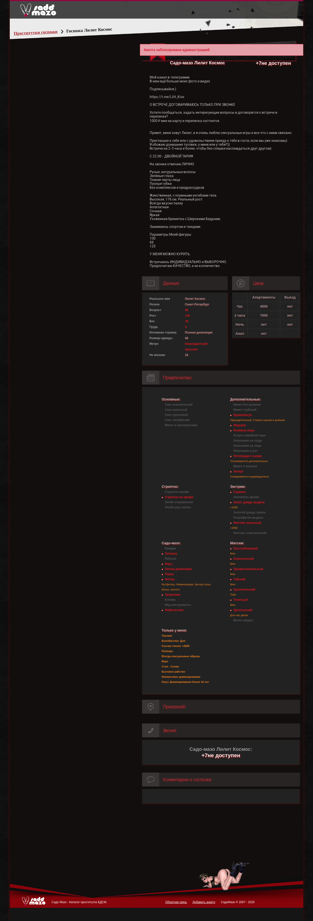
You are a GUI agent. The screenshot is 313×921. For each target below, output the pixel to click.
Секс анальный (176, 409)
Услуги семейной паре (249, 435)
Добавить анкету (203, 902)
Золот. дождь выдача (248, 502)
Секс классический (178, 404)
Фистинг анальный (247, 522)
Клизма (170, 599)
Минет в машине (245, 466)
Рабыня (170, 558)
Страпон (239, 492)
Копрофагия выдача (248, 517)
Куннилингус (242, 415)
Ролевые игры (243, 430)
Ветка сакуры (243, 620)
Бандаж (170, 548)
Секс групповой (176, 415)
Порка (169, 574)
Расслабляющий (245, 548)
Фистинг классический (249, 533)
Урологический (244, 589)
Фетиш (170, 579)
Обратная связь (176, 902)
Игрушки (239, 425)
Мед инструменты (178, 605)
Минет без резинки (247, 404)
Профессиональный (248, 569)
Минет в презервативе (181, 425)
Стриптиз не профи (179, 497)
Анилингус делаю (246, 497)
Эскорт (238, 471)
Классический (243, 558)
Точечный (240, 599)
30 (186, 310)
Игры (168, 564)
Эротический (242, 610)
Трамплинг (172, 594)
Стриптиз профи (177, 492)
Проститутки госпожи (45, 32)
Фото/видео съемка (247, 456)
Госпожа (171, 553)
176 (187, 315)
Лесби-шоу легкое (178, 507)
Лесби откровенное (179, 502)
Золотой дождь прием (249, 512)
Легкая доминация (178, 569)
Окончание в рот (245, 451)
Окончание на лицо (247, 445)
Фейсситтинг (174, 610)
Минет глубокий (245, 409)
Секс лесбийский (177, 420)
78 (186, 321)
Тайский (239, 579)
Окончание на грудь (247, 440)
